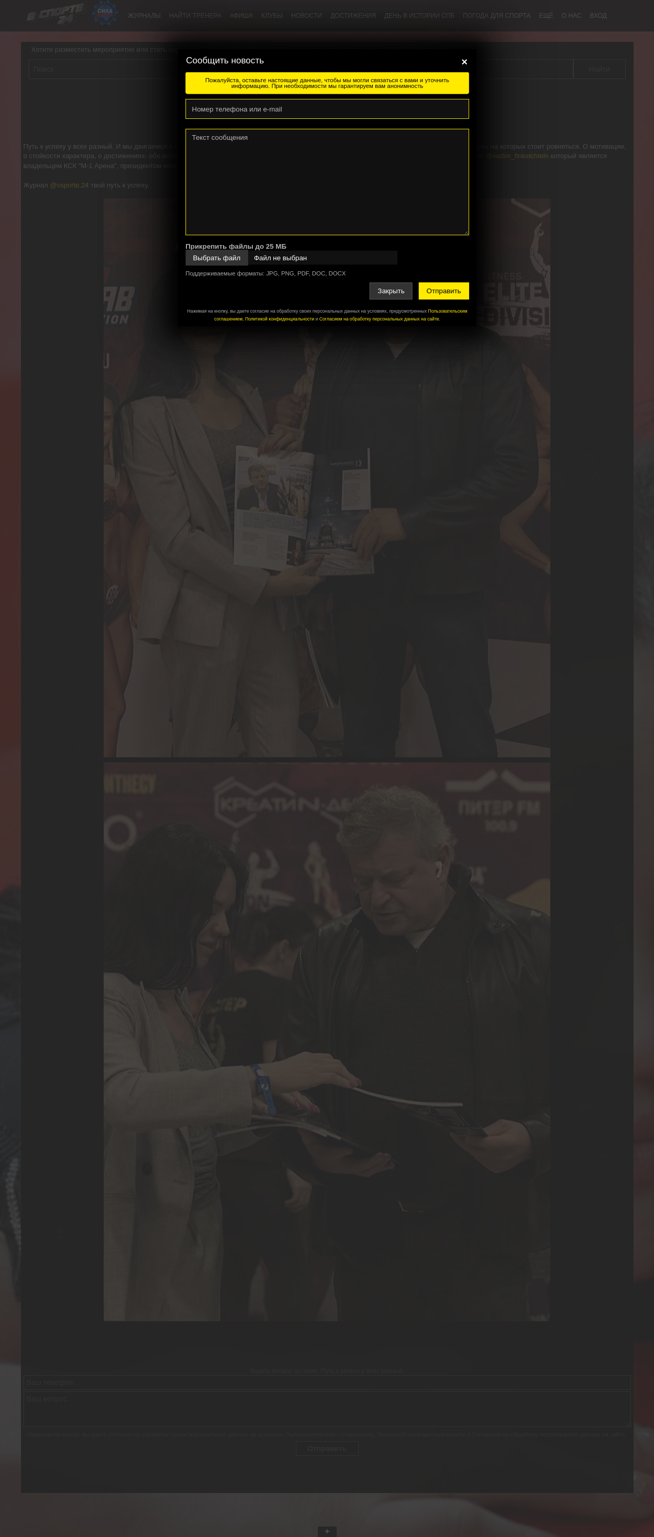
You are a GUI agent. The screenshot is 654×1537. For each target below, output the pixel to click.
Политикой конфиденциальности (279, 319)
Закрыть (391, 291)
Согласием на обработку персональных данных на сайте (379, 319)
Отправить (443, 291)
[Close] (464, 62)
